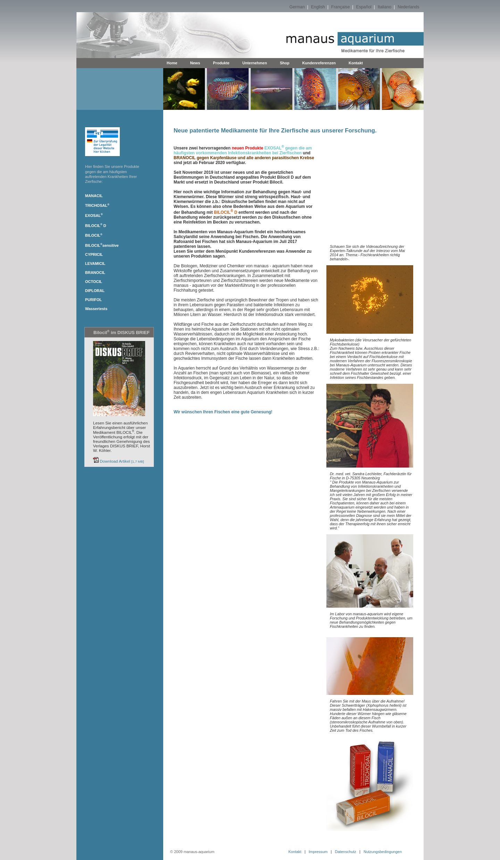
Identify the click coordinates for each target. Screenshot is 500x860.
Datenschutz (345, 852)
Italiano (384, 7)
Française (340, 7)
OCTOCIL (93, 281)
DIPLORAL (95, 291)
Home (172, 63)
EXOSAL (94, 215)
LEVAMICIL (95, 263)
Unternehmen (254, 63)
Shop (285, 63)
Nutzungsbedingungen (383, 852)
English (318, 7)
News (195, 63)
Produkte (221, 63)
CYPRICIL (94, 254)
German (297, 7)
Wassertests (96, 309)
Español (364, 7)
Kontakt (356, 63)
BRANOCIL (95, 272)
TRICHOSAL (97, 205)
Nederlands (408, 7)
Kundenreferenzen (319, 63)
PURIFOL (93, 300)
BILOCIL (93, 226)
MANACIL (94, 196)
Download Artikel (118, 461)
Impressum (318, 852)
